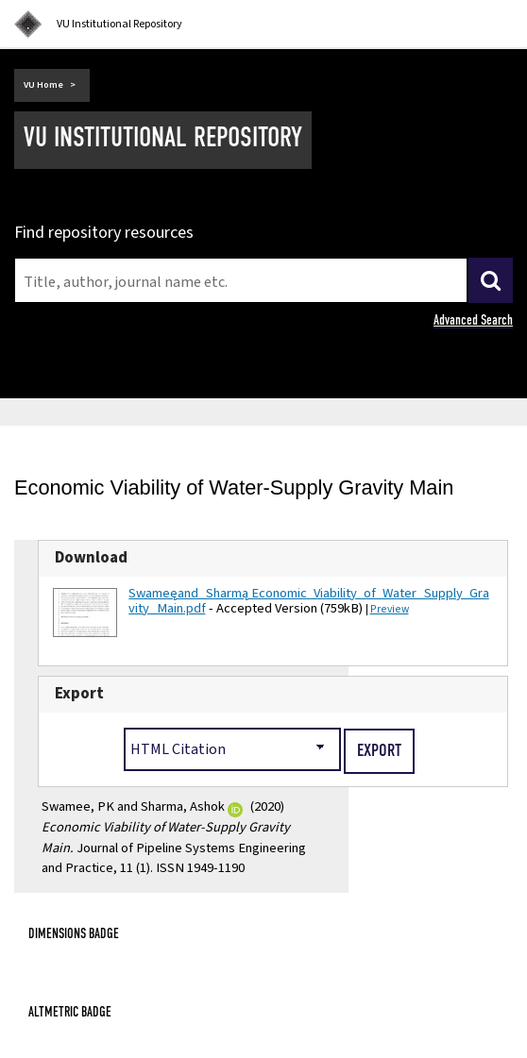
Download (91, 557)
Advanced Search (473, 319)
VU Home (43, 85)
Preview (389, 609)
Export (79, 693)
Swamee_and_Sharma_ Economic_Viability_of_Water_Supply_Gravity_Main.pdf (308, 600)
